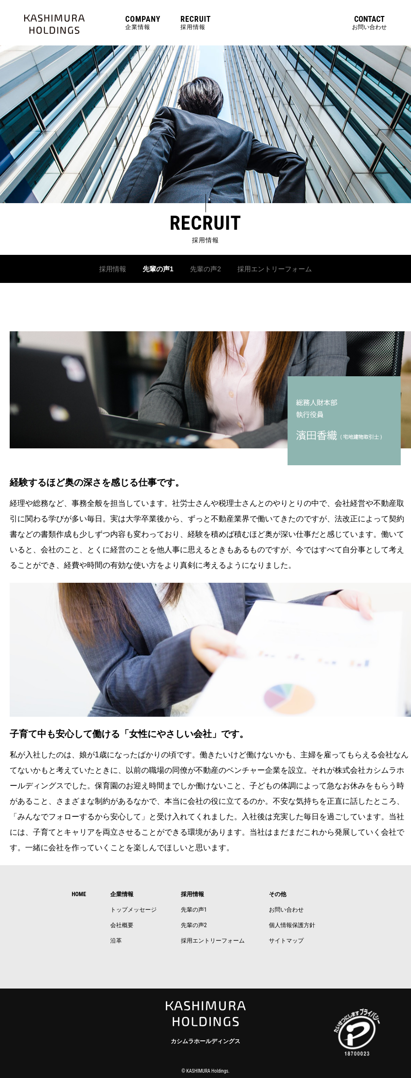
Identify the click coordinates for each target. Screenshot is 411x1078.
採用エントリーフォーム (281, 269)
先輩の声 (192, 908)
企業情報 (143, 22)
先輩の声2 (204, 269)
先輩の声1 (152, 269)
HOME (79, 893)
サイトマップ (286, 939)
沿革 (116, 939)
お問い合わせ (369, 22)
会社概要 (121, 924)
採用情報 (195, 22)
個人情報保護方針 (292, 924)
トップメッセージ (133, 908)
